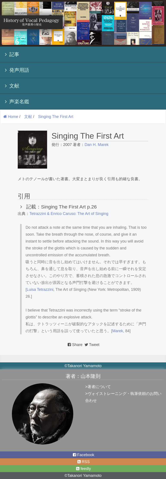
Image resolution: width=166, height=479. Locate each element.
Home (10, 116)
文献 (10, 86)
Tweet (91, 345)
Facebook (83, 455)
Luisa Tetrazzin (40, 289)
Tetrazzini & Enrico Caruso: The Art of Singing (68, 213)
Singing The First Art (55, 116)
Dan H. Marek (97, 144)
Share (75, 345)
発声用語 (15, 70)
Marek (117, 331)
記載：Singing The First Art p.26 (60, 207)
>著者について (98, 387)
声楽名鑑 (15, 101)
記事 (10, 54)
